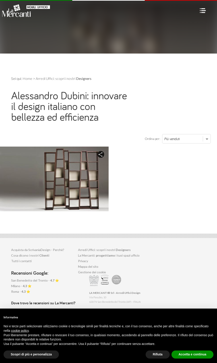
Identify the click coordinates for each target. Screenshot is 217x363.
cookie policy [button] (20, 330)
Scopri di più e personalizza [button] (31, 354)
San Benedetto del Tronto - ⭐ (35, 280)
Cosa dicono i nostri (30, 255)
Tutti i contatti (21, 261)
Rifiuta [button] (158, 354)
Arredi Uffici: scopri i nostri (104, 250)
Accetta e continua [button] (192, 354)
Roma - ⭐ (20, 291)
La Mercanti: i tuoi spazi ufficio (109, 255)
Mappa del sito (88, 266)
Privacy (83, 261)
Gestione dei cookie (92, 272)
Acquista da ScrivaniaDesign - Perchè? (37, 250)
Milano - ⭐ (21, 286)
